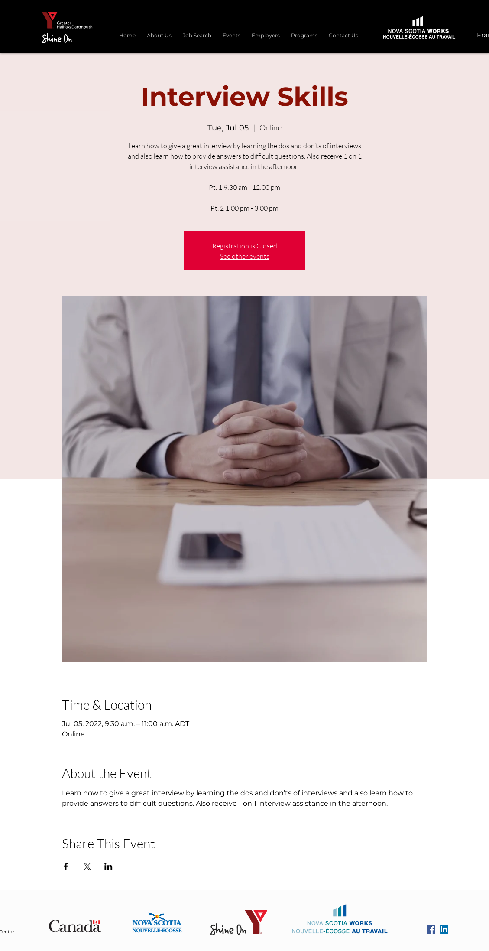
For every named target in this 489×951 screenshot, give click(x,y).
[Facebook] (431, 929)
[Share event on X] (87, 866)
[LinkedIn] (444, 929)
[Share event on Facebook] (66, 866)
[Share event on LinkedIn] (108, 866)
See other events (244, 256)
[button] (304, 31)
